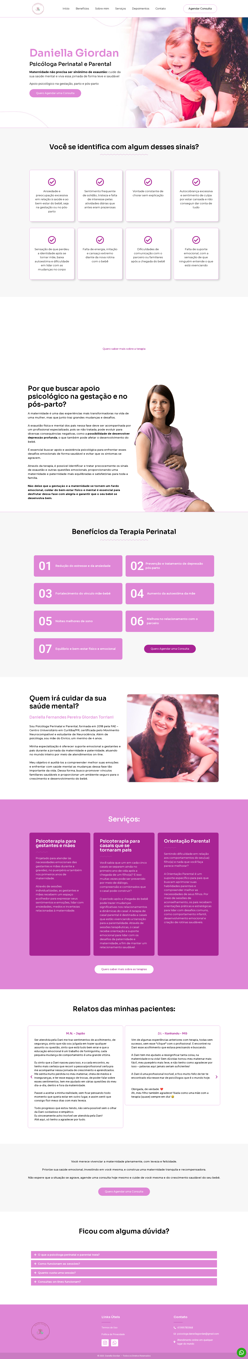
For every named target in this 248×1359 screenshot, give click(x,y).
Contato (160, 8)
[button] (31, 1077)
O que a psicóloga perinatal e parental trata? (69, 1254)
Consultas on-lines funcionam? (59, 1281)
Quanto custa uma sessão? (57, 1272)
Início (66, 8)
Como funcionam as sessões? (59, 1263)
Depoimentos (140, 8)
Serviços (120, 8)
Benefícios (82, 8)
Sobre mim (102, 8)
